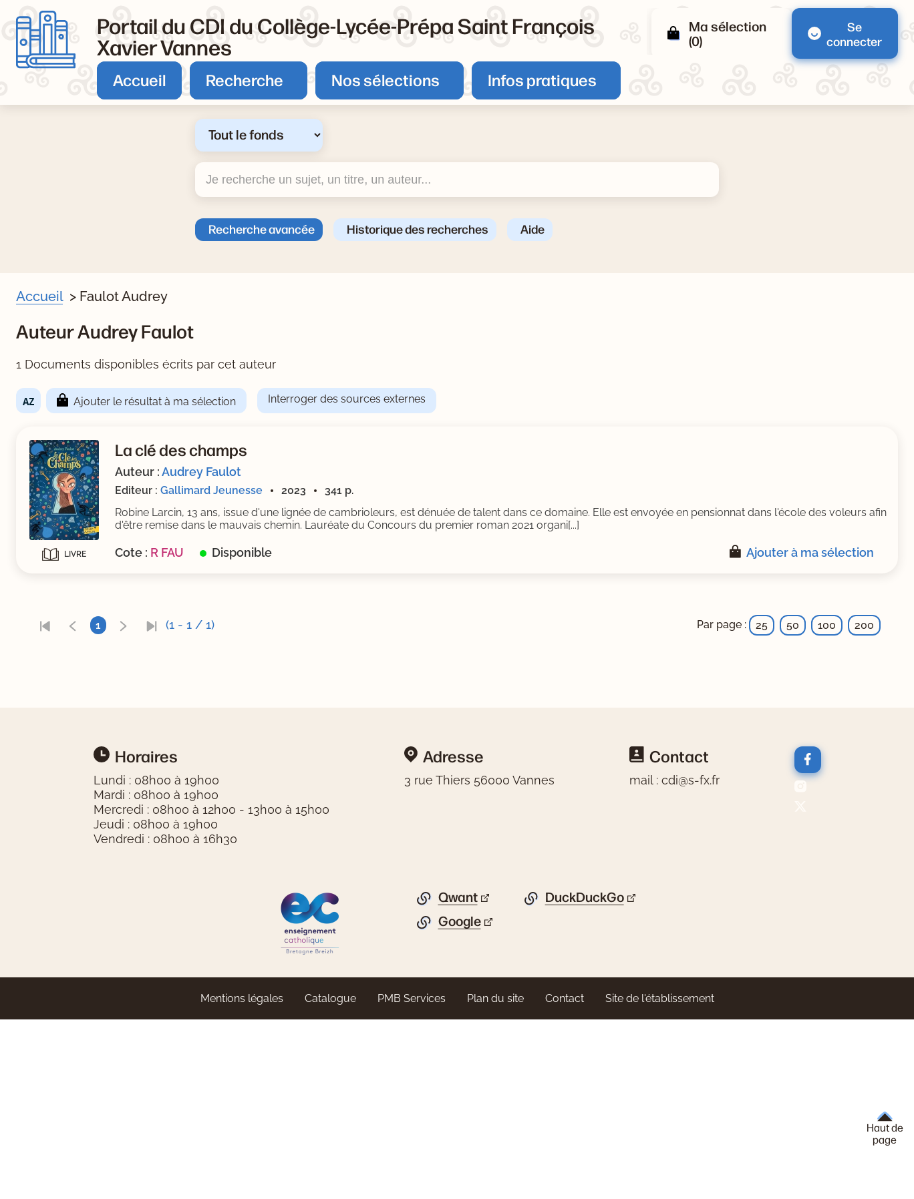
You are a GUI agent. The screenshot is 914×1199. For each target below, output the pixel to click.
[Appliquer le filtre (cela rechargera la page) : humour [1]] (82, 586)
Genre (48, 520)
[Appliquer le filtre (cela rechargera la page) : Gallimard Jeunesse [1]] (115, 679)
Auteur (50, 474)
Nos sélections (385, 79)
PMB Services (411, 1178)
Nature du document (86, 752)
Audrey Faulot (460, 472)
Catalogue (330, 1178)
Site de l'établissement (659, 1178)
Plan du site (495, 1178)
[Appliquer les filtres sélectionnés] (64, 808)
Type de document (80, 706)
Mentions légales (241, 1178)
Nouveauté (61, 427)
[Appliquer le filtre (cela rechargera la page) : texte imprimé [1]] (99, 726)
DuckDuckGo (584, 1077)
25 (762, 638)
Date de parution (76, 613)
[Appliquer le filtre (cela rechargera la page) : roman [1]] (78, 540)
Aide (532, 228)
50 (792, 638)
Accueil (139, 79)
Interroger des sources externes (606, 399)
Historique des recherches (417, 228)
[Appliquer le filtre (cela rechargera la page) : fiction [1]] (76, 773)
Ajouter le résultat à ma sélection (414, 401)
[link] (304, 638)
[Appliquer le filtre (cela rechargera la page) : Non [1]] (71, 448)
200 (864, 638)
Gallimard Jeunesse (471, 490)
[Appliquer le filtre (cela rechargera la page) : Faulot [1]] (77, 494)
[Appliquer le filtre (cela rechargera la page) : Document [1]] (89, 401)
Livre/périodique (75, 381)
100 (827, 638)
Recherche (244, 79)
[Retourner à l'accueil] (45, 40)
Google (459, 1101)
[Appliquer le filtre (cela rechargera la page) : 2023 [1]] (72, 633)
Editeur (51, 659)
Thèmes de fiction (79, 566)
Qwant (458, 1077)
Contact (564, 1178)
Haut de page (885, 1129)
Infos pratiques (542, 79)
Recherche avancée (261, 228)
